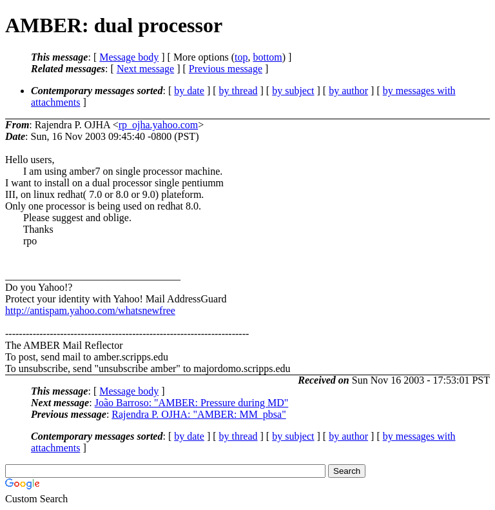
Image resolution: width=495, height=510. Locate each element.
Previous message (225, 68)
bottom (267, 57)
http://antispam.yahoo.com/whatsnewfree (90, 310)
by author (348, 90)
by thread (238, 90)
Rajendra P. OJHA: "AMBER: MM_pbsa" (199, 414)
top (241, 57)
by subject (293, 90)
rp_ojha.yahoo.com (159, 124)
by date (189, 90)
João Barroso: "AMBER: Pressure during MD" (192, 402)
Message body (129, 57)
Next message (145, 68)
